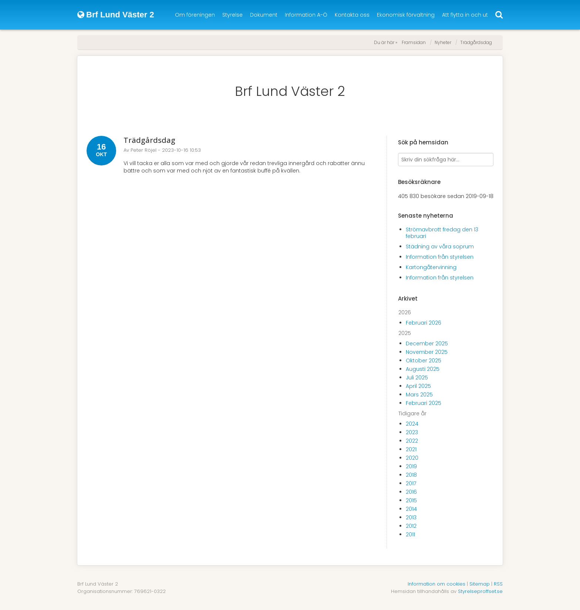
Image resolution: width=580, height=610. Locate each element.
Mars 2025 (419, 394)
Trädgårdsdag (476, 42)
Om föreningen (195, 15)
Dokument (263, 15)
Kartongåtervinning (431, 267)
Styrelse (232, 15)
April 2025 (418, 386)
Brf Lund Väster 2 (290, 91)
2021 (411, 449)
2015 (411, 500)
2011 (410, 534)
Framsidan (414, 42)
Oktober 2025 (423, 360)
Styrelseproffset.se (480, 591)
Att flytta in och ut (465, 15)
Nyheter (443, 42)
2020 (412, 458)
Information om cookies (436, 583)
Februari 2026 (423, 322)
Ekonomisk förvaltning (406, 15)
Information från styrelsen (439, 257)
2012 (411, 526)
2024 (412, 424)
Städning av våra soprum (440, 246)
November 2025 (427, 352)
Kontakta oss (352, 15)
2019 (411, 466)
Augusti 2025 (422, 369)
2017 (411, 483)
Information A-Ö (306, 15)
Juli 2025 (417, 377)
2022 (412, 441)
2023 (412, 432)
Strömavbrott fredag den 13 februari (442, 233)
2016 (411, 492)
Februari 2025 (423, 403)
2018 (411, 475)
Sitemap (479, 583)
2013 (411, 517)
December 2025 (427, 343)
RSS (498, 583)
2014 (411, 509)
